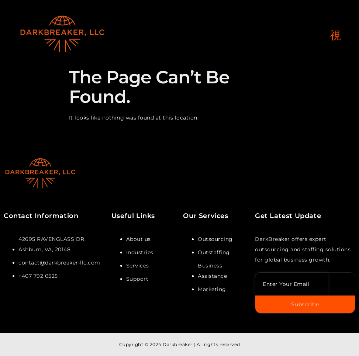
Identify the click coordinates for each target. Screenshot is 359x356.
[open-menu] (335, 35)
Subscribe (305, 304)
